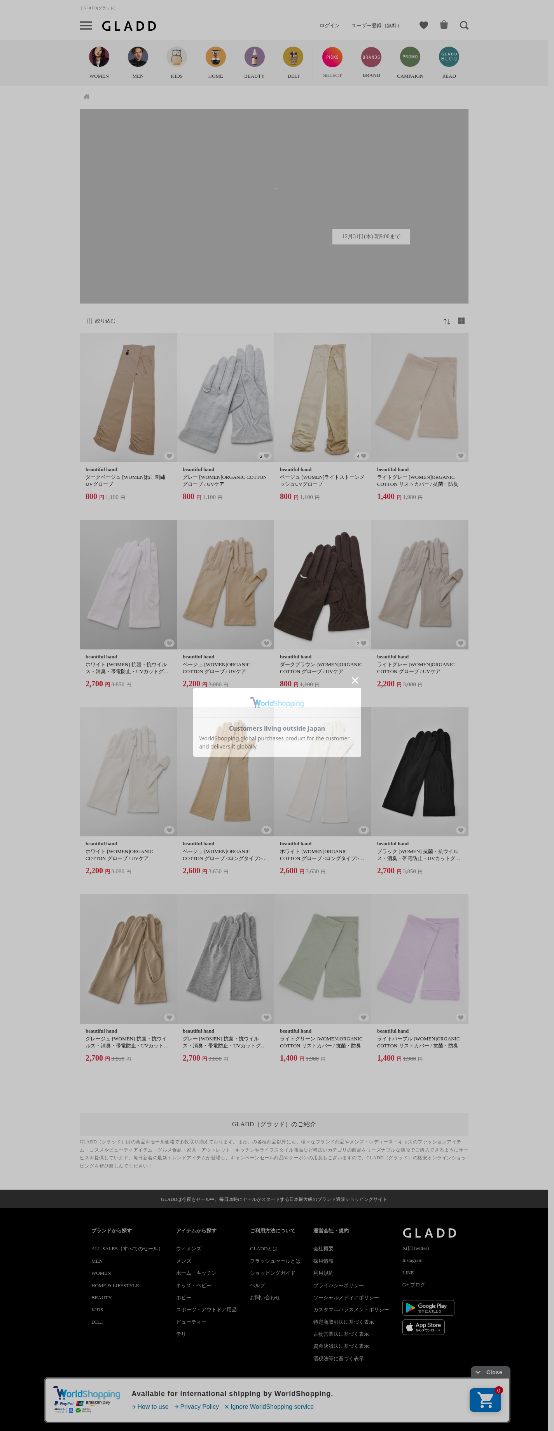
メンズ (183, 1261)
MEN (97, 1261)
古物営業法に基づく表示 (341, 1334)
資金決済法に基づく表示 (341, 1346)
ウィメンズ (188, 1248)
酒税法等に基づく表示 (338, 1358)
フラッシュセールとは (275, 1261)
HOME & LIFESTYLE (115, 1285)
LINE (408, 1273)
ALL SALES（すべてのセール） (127, 1248)
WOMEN (101, 1273)
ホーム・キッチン (196, 1273)
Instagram (412, 1260)
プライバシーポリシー (338, 1285)
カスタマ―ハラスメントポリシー (351, 1309)
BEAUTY (101, 1297)
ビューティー (191, 1322)
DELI (97, 1322)
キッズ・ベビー (193, 1285)
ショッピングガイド (272, 1273)
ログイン (330, 25)
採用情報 (323, 1261)
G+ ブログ (413, 1285)
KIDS (97, 1309)
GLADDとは (264, 1248)
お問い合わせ (265, 1297)
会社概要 (323, 1248)
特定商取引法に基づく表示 (343, 1322)
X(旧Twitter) (415, 1248)
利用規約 (323, 1273)
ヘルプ (257, 1285)
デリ (181, 1334)
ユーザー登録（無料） (376, 25)
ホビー (183, 1297)
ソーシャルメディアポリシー (346, 1297)
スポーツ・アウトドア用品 (206, 1309)
